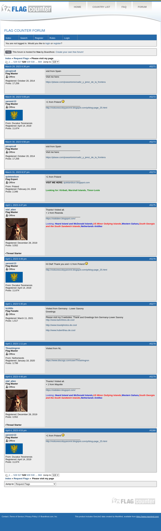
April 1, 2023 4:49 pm (16, 259)
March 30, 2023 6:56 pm (17, 142)
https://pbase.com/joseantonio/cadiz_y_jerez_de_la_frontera (76, 82)
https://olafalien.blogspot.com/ (60, 218)
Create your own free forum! (70, 52)
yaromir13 (11, 101)
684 (40, 62)
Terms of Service (17, 516)
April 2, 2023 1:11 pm (16, 343)
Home (77, 7)
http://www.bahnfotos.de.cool (60, 320)
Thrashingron (13, 348)
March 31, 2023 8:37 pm (17, 172)
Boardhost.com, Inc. (49, 516)
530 (33, 62)
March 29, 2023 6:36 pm (17, 66)
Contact (5, 516)
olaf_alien (11, 209)
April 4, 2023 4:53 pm (16, 430)
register (57, 43)
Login (67, 38)
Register (39, 38)
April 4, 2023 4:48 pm (16, 376)
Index (8, 38)
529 (28, 62)
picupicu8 (11, 71)
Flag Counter (26, 8)
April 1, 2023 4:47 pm (16, 205)
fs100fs (9, 308)
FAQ (124, 7)
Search (23, 38)
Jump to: (31, 484)
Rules (52, 38)
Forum (142, 7)
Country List (101, 7)
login (47, 43)
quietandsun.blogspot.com (77, 182)
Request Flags (21, 58)
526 (15, 62)
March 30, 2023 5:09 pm (17, 97)
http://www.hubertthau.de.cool (60, 330)
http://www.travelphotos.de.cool (61, 325)
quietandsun (12, 176)
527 (20, 62)
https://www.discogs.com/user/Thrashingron (67, 360)
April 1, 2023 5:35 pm (16, 304)
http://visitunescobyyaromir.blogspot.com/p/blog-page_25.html (76, 107)
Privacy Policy (31, 516)
